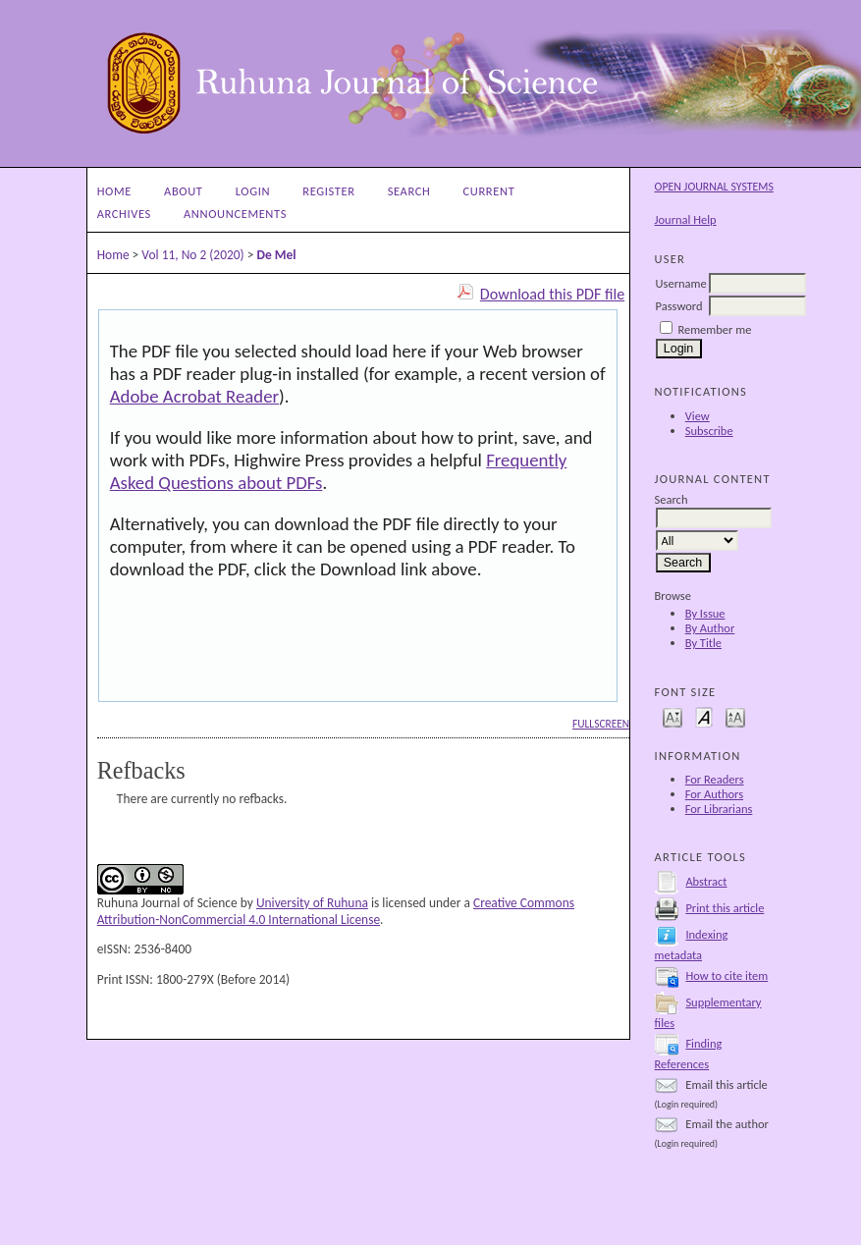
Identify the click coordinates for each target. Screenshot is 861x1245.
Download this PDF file (552, 294)
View (697, 415)
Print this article (724, 907)
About (183, 191)
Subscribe (709, 430)
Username (681, 283)
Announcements (235, 213)
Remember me (714, 329)
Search (409, 191)
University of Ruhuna (312, 902)
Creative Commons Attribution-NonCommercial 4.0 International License (335, 911)
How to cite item (726, 975)
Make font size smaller (672, 716)
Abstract (705, 881)
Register (328, 191)
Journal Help (686, 219)
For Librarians (719, 808)
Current (489, 191)
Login (253, 191)
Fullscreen (600, 724)
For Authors (714, 793)
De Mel (276, 254)
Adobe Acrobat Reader (194, 396)
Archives (124, 213)
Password (679, 305)
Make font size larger (735, 716)
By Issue (705, 613)
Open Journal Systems (714, 186)
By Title (703, 642)
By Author (710, 628)
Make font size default (704, 716)
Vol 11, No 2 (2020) (192, 254)
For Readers (714, 779)
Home (114, 191)
